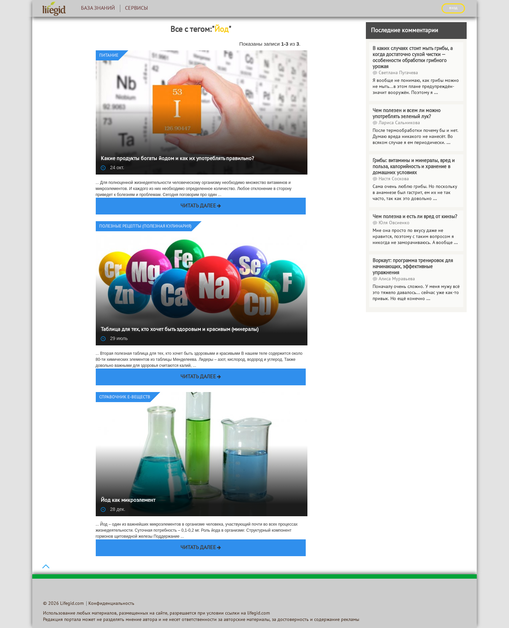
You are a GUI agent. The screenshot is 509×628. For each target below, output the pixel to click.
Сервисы (136, 8)
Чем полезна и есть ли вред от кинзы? (415, 216)
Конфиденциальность (111, 603)
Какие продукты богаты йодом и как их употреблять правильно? (177, 158)
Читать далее (198, 206)
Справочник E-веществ (124, 397)
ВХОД (453, 8)
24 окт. (112, 167)
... (435, 199)
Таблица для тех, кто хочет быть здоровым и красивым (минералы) (179, 329)
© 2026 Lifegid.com (63, 603)
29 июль (114, 338)
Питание (108, 56)
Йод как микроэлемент (128, 500)
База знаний (98, 8)
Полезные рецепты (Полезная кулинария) (145, 227)
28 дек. (113, 509)
